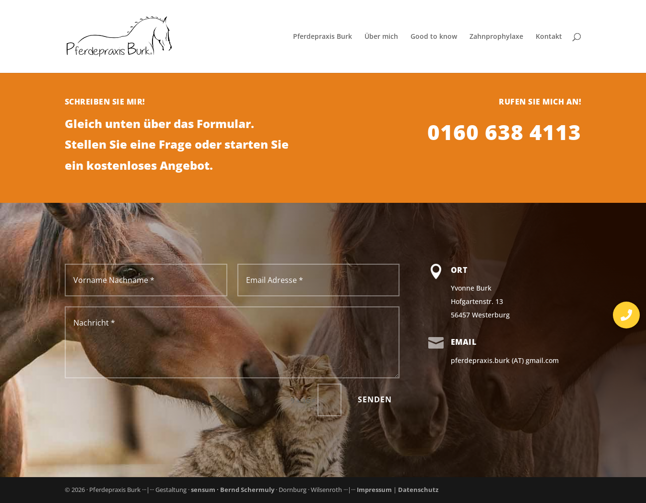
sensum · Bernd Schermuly (233, 489)
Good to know (434, 37)
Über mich (381, 37)
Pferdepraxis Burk (322, 37)
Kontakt (549, 37)
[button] (626, 315)
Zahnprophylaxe (496, 37)
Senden (375, 399)
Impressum (374, 489)
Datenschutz (418, 489)
